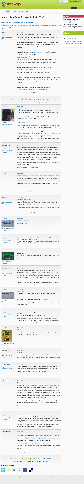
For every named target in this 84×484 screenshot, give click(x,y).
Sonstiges (16, 22)
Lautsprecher (28, 272)
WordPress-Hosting (53, 8)
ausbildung (3, 25)
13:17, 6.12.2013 (20, 431)
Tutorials (27, 11)
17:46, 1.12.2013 (20, 106)
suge (4, 34)
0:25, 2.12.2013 (20, 289)
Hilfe (79, 8)
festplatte (17, 25)
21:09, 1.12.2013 (20, 173)
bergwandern (6, 364)
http (27, 25)
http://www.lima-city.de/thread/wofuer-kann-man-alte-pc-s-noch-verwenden (35, 36)
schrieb (23, 109)
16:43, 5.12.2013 (20, 380)
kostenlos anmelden (45, 99)
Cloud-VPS (67, 8)
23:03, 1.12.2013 (20, 250)
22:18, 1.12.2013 (20, 197)
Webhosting (6, 477)
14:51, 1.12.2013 (20, 32)
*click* (30, 220)
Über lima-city (45, 477)
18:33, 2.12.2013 (20, 310)
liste (51, 25)
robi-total (5, 327)
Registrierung (77, 1)
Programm (28, 81)
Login (70, 1)
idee (30, 25)
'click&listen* (45, 299)
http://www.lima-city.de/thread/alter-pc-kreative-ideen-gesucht (34, 332)
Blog (50, 477)
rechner (59, 25)
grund (24, 25)
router (7, 28)
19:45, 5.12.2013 (20, 412)
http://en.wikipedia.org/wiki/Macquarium (35, 237)
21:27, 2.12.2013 (20, 364)
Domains (61, 8)
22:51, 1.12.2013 (20, 235)
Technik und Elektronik (26, 22)
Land (42, 37)
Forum (7, 11)
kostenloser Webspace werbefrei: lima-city (17, 4)
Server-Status (77, 477)
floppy (21, 25)
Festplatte (26, 183)
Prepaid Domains (68, 45)
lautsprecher (47, 25)
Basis (29, 116)
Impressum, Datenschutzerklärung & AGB (63, 477)
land (43, 25)
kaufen (32, 25)
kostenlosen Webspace (7, 124)
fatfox (4, 250)
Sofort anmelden (73, 22)
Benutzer (13, 11)
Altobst (25, 223)
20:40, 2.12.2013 (20, 350)
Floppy (37, 52)
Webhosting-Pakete (41, 8)
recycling (3, 28)
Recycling (46, 51)
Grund (18, 135)
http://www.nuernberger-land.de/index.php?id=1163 (29, 442)
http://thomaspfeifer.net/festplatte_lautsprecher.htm (46, 275)
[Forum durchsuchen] (63, 1)
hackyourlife (6, 106)
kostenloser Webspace (29, 8)
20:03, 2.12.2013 (20, 327)
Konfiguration (32, 52)
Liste (32, 51)
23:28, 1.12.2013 (20, 268)
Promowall (20, 11)
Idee (39, 207)
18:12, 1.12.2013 (20, 145)
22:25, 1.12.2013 (20, 218)
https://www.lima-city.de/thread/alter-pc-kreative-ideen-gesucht (32, 89)
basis (10, 25)
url (10, 28)
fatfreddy (5, 218)
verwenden (14, 28)
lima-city (3, 22)
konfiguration (38, 25)
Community (74, 8)
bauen (13, 25)
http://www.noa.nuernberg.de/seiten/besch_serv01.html (42, 438)
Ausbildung (36, 402)
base (7, 25)
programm (54, 25)
